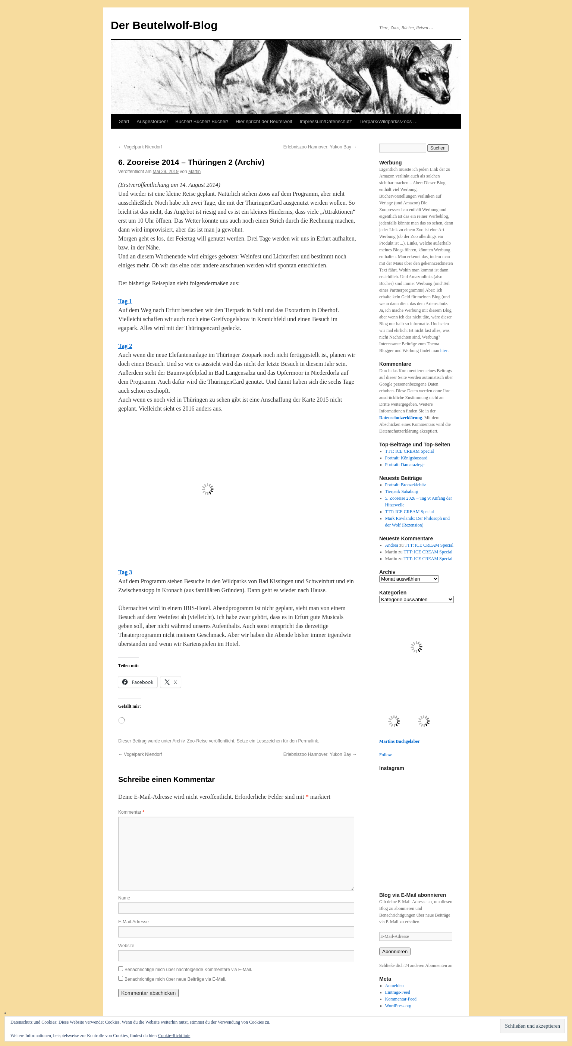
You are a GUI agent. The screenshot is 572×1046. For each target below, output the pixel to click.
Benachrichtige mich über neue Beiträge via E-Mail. (175, 979)
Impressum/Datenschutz (326, 121)
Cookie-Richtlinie (174, 1035)
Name (124, 898)
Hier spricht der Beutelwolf (264, 121)
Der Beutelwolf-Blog (164, 25)
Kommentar (131, 812)
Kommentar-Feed (401, 999)
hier (444, 350)
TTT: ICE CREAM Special (409, 451)
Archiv (178, 741)
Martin (194, 171)
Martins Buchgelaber (399, 741)
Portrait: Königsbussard (406, 458)
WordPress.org (398, 1005)
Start (124, 121)
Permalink (308, 741)
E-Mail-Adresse (133, 921)
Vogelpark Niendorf (140, 147)
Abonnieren (395, 951)
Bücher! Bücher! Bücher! (201, 121)
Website (126, 945)
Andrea (391, 545)
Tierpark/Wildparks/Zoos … (388, 121)
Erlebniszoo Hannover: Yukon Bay (320, 147)
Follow (385, 754)
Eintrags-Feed (397, 992)
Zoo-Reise (197, 741)
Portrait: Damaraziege (405, 464)
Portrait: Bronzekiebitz (405, 484)
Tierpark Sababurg (401, 491)
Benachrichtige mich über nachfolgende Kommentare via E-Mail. (188, 969)
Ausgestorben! (152, 121)
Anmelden (394, 985)
